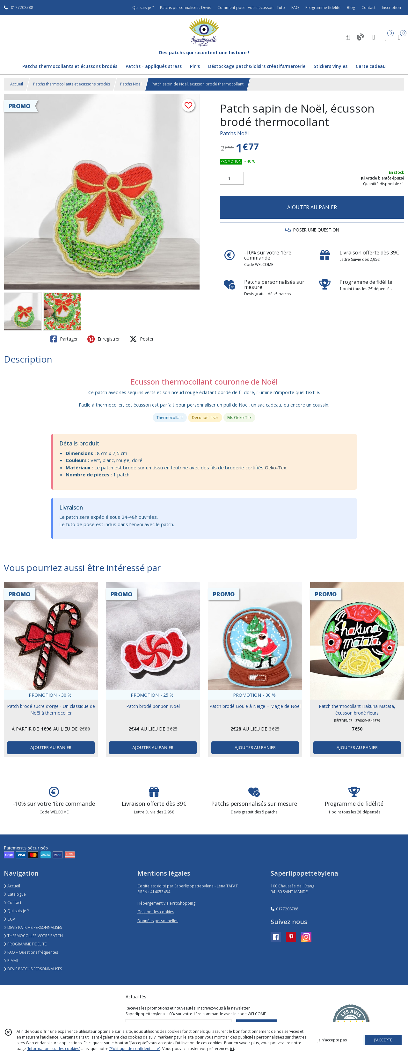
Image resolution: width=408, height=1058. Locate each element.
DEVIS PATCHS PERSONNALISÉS (33, 927)
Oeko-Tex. (276, 467)
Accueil (16, 84)
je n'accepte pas (332, 1040)
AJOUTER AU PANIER (312, 207)
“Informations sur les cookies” (53, 1048)
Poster (141, 339)
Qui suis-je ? (16, 911)
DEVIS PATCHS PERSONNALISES (33, 969)
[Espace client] (373, 37)
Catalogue (15, 894)
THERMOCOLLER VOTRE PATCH (33, 935)
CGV (9, 919)
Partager (64, 339)
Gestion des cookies (155, 912)
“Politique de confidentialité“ (134, 1048)
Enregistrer (103, 339)
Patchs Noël (131, 84)
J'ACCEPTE (383, 1040)
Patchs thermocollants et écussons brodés (71, 84)
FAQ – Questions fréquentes (31, 952)
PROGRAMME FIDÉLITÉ (25, 944)
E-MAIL (11, 960)
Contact (368, 7)
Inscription (391, 7)
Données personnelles (157, 920)
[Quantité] (232, 178)
